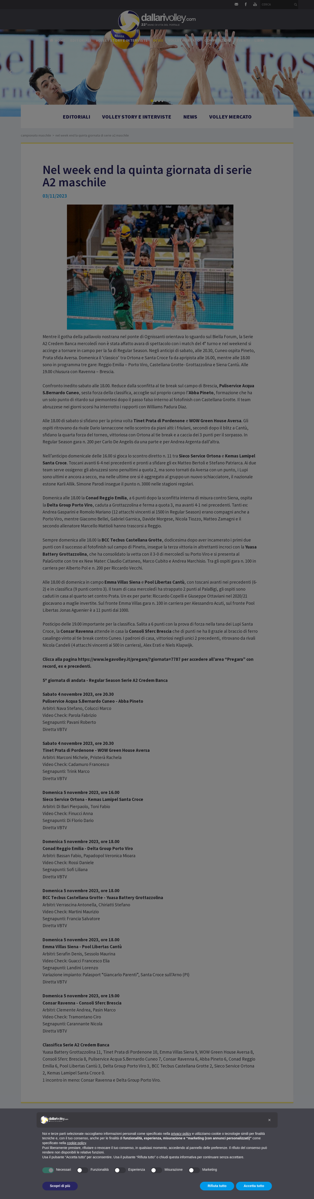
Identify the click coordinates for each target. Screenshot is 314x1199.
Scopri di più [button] (60, 1186)
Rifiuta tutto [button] (217, 1186)
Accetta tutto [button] (254, 1186)
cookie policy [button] (76, 1143)
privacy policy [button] (181, 1134)
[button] (269, 1120)
